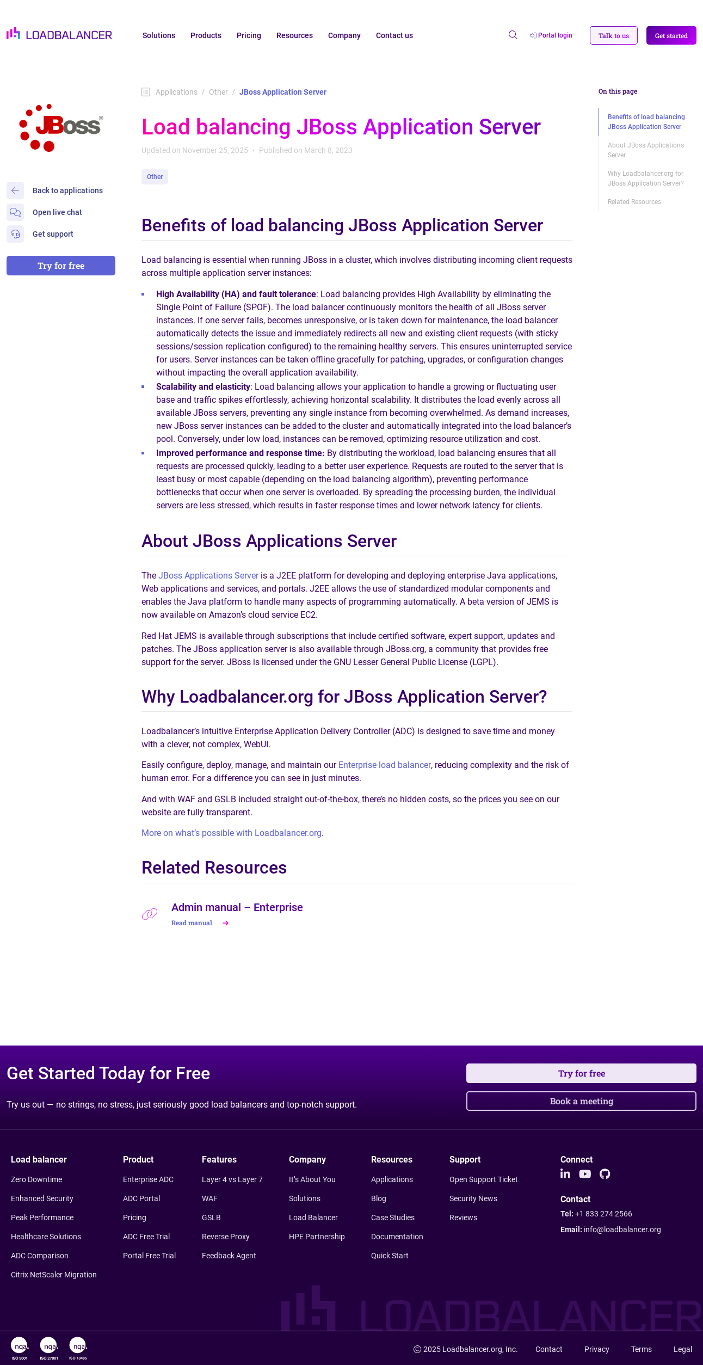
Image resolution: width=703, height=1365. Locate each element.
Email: (610, 1229)
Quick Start (390, 1255)
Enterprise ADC (148, 1179)
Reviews (463, 1217)
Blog (378, 1198)
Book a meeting (581, 1100)
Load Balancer (313, 1217)
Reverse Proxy (226, 1236)
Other (218, 92)
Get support (40, 234)
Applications (169, 92)
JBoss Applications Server (208, 575)
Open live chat (44, 212)
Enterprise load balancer (384, 765)
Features (219, 1159)
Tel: (596, 1214)
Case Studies (393, 1217)
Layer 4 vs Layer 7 (232, 1179)
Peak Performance (42, 1217)
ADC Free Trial (146, 1236)
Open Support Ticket (483, 1179)
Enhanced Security (42, 1198)
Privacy (596, 1349)
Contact (575, 1199)
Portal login (551, 35)
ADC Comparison (40, 1255)
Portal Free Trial (149, 1255)
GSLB (211, 1217)
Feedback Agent (229, 1255)
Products (205, 35)
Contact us (394, 35)
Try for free (61, 265)
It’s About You (312, 1179)
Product (138, 1159)
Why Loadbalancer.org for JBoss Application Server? (646, 178)
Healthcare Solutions (46, 1236)
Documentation (397, 1236)
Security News (473, 1198)
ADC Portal (141, 1198)
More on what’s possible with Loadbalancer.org (231, 833)
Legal (683, 1349)
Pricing (249, 35)
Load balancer (39, 1159)
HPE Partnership (317, 1236)
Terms (641, 1349)
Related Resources (634, 202)
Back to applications (55, 190)
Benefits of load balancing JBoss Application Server (646, 122)
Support (464, 1159)
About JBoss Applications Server (646, 150)
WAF (210, 1198)
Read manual (201, 922)
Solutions (159, 35)
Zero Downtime (36, 1179)
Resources (294, 35)
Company (344, 35)
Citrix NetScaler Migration (54, 1274)
